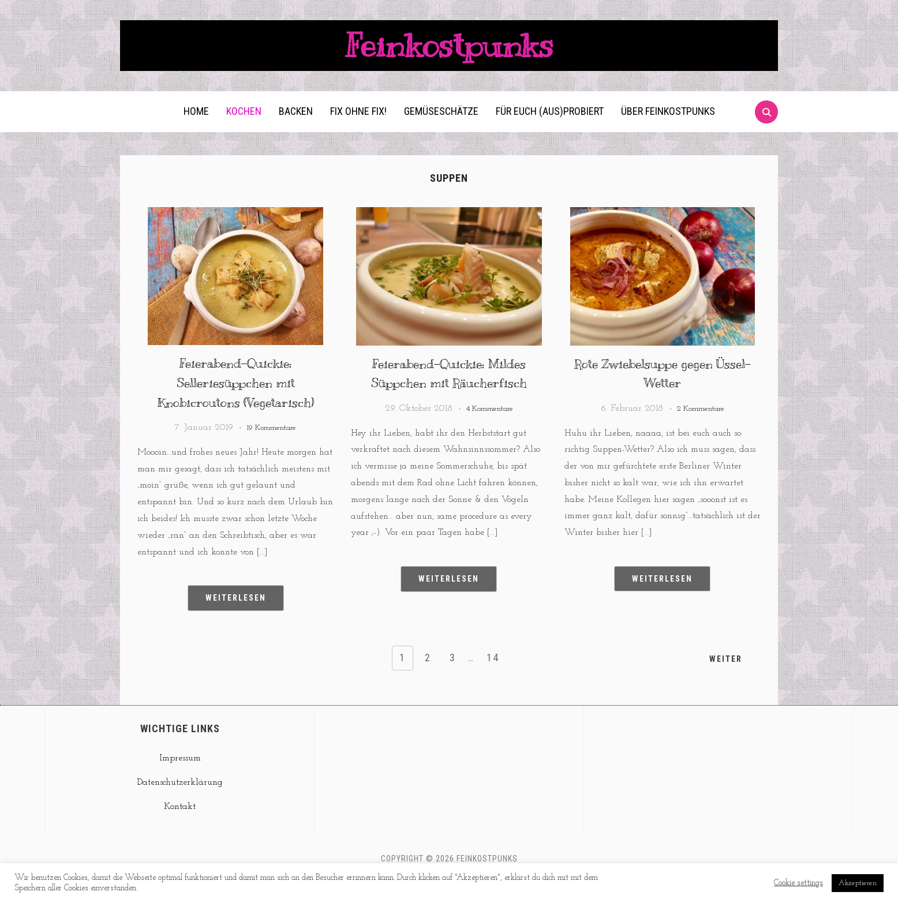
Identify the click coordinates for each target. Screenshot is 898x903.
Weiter (724, 678)
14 (494, 677)
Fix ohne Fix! (358, 131)
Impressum (180, 777)
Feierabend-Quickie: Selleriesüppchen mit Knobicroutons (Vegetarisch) (236, 402)
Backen (296, 131)
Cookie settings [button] (798, 883)
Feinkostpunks (449, 55)
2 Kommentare (700, 428)
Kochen (243, 131)
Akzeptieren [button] (858, 883)
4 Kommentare (490, 428)
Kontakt (180, 825)
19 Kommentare (271, 447)
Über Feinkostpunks (668, 131)
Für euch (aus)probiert (550, 131)
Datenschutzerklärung (180, 802)
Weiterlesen (235, 617)
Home (196, 131)
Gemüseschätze (441, 131)
